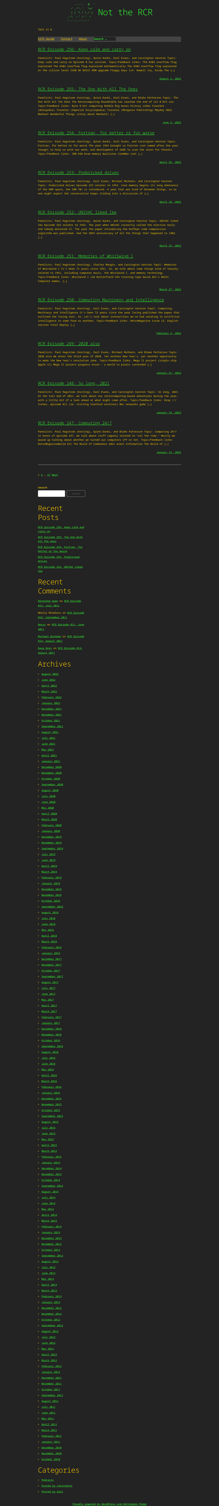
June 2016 (48, 1063)
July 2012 (48, 1337)
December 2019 (52, 836)
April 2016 (49, 1075)
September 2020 (52, 784)
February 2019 (52, 877)
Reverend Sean (48, 601)
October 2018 (51, 900)
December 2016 (52, 1028)
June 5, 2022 (172, 122)
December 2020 (52, 767)
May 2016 (48, 1069)
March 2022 (49, 691)
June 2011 (48, 1412)
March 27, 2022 (170, 289)
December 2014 (52, 1168)
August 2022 (50, 674)
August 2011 (50, 1401)
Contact (66, 39)
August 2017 (50, 982)
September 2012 (52, 1325)
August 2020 (50, 790)
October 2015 (51, 1110)
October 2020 (51, 778)
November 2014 (52, 1174)
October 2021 (51, 720)
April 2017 (49, 1005)
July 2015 (48, 1127)
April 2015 (49, 1145)
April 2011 (49, 1424)
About (83, 39)
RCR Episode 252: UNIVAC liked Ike (77, 212)
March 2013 (49, 1290)
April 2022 (49, 685)
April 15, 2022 (170, 245)
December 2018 (52, 889)
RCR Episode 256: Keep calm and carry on (84, 49)
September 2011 (52, 1395)
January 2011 (51, 1441)
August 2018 (50, 912)
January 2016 (51, 1092)
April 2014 (49, 1215)
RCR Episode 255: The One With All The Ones (88, 89)
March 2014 (49, 1220)
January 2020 (51, 831)
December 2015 (52, 1098)
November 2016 (52, 1034)
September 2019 (52, 848)
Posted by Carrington (57, 1485)
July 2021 (48, 738)
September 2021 (52, 726)
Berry (42, 624)
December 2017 (52, 959)
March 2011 (49, 1430)
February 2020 (52, 825)
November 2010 (52, 1453)
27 (48, 474)
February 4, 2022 (168, 333)
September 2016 (52, 1046)
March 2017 (49, 1011)
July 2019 (48, 854)
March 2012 (49, 1360)
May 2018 (48, 930)
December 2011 (52, 1377)
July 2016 (48, 1057)
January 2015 (51, 1162)
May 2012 (48, 1348)
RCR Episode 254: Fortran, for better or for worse (96, 132)
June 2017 (48, 994)
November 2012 (52, 1313)
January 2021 (51, 761)
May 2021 (48, 749)
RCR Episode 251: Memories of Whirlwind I (85, 256)
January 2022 (51, 703)
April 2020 (49, 813)
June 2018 (48, 924)
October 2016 (51, 1040)
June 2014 (48, 1203)
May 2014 (48, 1209)
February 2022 (52, 697)
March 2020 (49, 819)
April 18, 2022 (170, 201)
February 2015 (52, 1156)
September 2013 (52, 1255)
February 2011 (52, 1436)
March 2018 (49, 941)
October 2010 (51, 1459)
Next (55, 474)
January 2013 (51, 1302)
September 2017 (52, 976)
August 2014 (50, 1191)
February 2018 (52, 947)
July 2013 (48, 1267)
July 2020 (48, 796)
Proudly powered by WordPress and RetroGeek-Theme (109, 1504)
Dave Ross (45, 648)
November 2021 (52, 714)
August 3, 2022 (170, 78)
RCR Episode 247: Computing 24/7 (75, 423)
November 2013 (52, 1244)
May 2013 (48, 1279)
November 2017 (52, 964)
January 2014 (51, 1232)
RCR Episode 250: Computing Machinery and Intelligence (101, 299)
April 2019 (49, 866)
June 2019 (48, 860)
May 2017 (48, 999)
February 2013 (52, 1296)
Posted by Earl (52, 1491)
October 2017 (51, 970)
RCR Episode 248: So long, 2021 (73, 383)
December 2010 (52, 1447)
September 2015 (52, 1116)
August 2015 (50, 1121)
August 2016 (50, 1052)
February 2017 (52, 1017)
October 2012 (51, 1319)
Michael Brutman (49, 636)
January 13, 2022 (168, 452)
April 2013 (49, 1284)
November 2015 (52, 1104)
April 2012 (49, 1354)
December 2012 (52, 1308)
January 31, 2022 (168, 372)
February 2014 (52, 1226)
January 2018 (51, 953)
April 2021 (49, 755)
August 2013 (50, 1261)
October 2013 (51, 1249)
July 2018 (48, 918)
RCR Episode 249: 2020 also (69, 343)
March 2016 (49, 1081)
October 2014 (51, 1180)
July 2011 (48, 1406)
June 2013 (48, 1273)
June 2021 (48, 743)
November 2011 (52, 1383)
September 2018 (52, 906)
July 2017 (48, 988)
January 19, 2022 (168, 412)
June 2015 (48, 1133)
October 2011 (51, 1389)
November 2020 (52, 772)
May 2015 (48, 1139)
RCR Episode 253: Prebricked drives (78, 172)
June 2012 (48, 1343)
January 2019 (51, 883)
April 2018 (49, 935)
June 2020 (48, 802)
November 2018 (52, 895)
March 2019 (49, 871)
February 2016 (52, 1087)
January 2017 (51, 1023)
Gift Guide (46, 39)
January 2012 (51, 1372)
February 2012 (52, 1366)
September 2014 (52, 1185)
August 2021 (50, 732)
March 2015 (49, 1151)
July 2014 (48, 1197)
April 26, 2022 (170, 162)
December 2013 (52, 1238)
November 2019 (52, 842)
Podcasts (48, 1480)
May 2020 (48, 807)
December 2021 (52, 708)
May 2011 (48, 1418)
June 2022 (48, 679)
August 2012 (50, 1331)
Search (42, 487)
